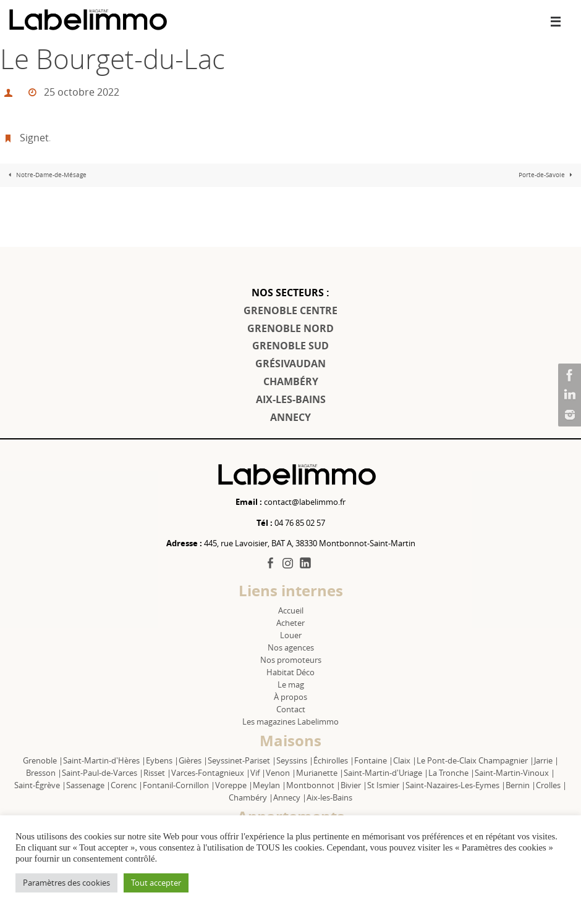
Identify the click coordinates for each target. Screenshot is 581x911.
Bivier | (354, 785)
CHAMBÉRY (290, 381)
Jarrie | (546, 760)
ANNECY (290, 417)
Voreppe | (234, 785)
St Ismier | (386, 785)
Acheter (290, 622)
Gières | (193, 760)
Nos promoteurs (290, 659)
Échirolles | (333, 760)
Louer (291, 635)
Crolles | (551, 785)
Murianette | (320, 772)
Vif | (258, 772)
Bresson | (44, 772)
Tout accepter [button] (156, 882)
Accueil (290, 610)
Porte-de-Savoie (547, 175)
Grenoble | (43, 760)
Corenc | (127, 785)
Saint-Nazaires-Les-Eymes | (455, 785)
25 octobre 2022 (81, 92)
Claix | (405, 760)
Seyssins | (294, 760)
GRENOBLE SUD (290, 345)
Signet (34, 137)
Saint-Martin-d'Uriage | (386, 772)
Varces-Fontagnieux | (210, 772)
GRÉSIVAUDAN (290, 363)
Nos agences (291, 647)
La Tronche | (451, 772)
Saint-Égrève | (40, 785)
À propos (290, 696)
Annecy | (290, 797)
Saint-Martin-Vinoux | (515, 772)
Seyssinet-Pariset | (242, 760)
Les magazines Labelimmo (290, 721)
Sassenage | (88, 785)
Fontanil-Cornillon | (179, 785)
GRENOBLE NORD (290, 328)
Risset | (157, 772)
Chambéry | (251, 797)
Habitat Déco (290, 672)
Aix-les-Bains (329, 797)
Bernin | (521, 785)
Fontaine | (373, 760)
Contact (290, 709)
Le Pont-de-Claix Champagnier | (475, 760)
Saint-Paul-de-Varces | (102, 772)
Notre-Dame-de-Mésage (46, 175)
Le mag (291, 684)
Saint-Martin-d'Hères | (104, 760)
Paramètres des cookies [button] (66, 882)
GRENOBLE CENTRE (290, 310)
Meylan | (269, 785)
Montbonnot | (313, 785)
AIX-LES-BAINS (291, 399)
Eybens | (162, 760)
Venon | (281, 772)
